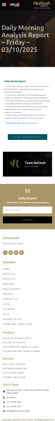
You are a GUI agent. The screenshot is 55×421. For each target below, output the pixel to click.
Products (9, 279)
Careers (8, 294)
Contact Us (10, 299)
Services (8, 284)
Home (6, 269)
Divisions (9, 309)
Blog (6, 314)
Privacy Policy (12, 319)
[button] (4, 4)
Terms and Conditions (17, 324)
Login (6, 304)
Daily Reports (12, 289)
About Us (9, 274)
